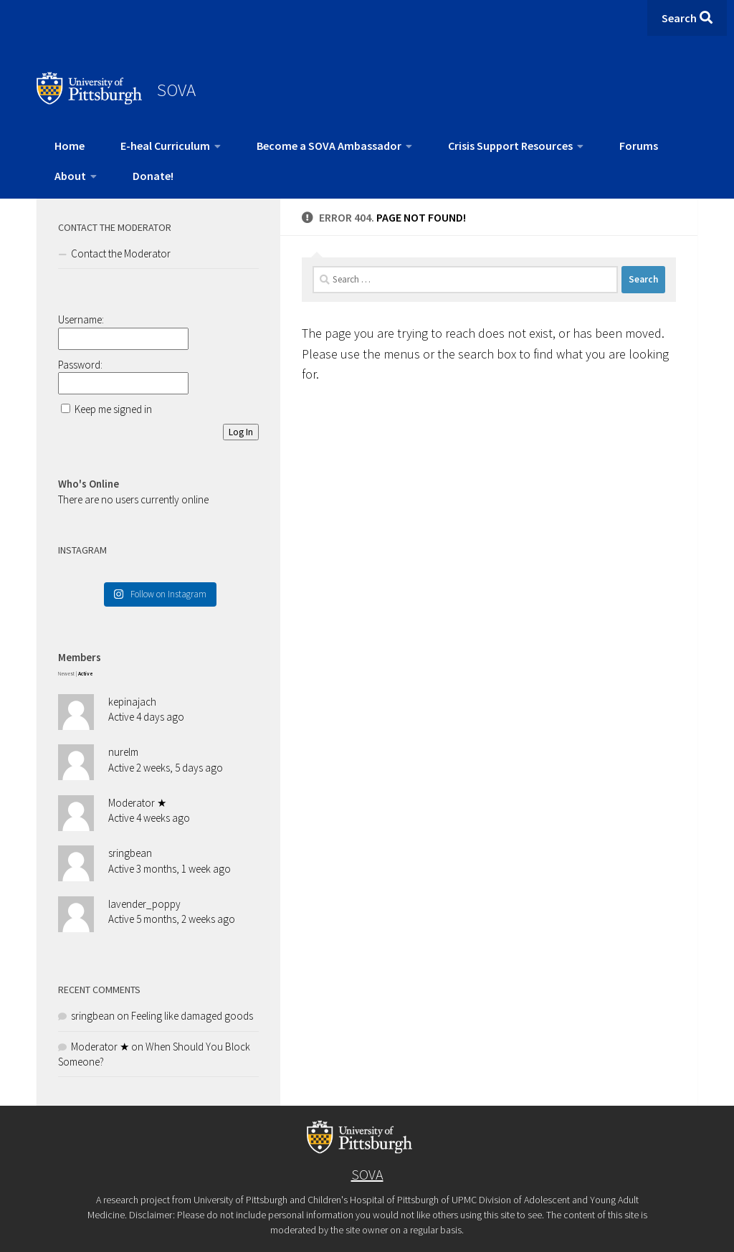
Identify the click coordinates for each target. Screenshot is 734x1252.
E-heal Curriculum (165, 145)
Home (69, 145)
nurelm (123, 752)
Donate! (153, 176)
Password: (80, 364)
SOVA (176, 89)
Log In (241, 432)
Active (85, 673)
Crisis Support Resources (510, 145)
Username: (81, 319)
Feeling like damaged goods (192, 1016)
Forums (638, 145)
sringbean (130, 853)
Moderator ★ (137, 803)
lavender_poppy (144, 904)
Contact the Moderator (121, 253)
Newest (66, 673)
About (70, 176)
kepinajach (132, 701)
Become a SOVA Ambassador (329, 145)
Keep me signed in (113, 409)
